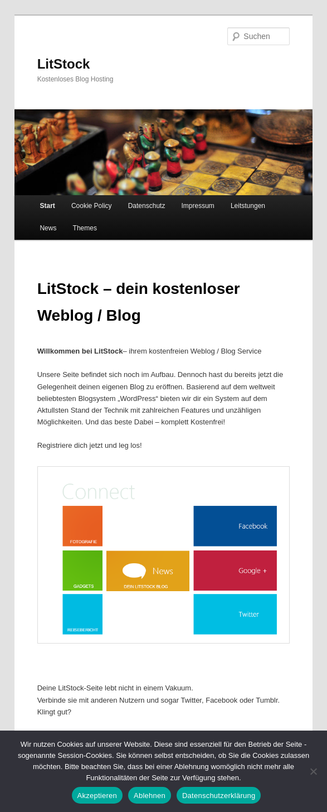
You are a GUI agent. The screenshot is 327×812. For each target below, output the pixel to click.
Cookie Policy (91, 206)
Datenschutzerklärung (218, 795)
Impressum (197, 206)
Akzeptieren (97, 795)
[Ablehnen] (313, 771)
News (48, 228)
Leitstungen (248, 206)
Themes (85, 228)
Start (47, 206)
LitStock (63, 63)
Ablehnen (149, 795)
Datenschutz (146, 206)
